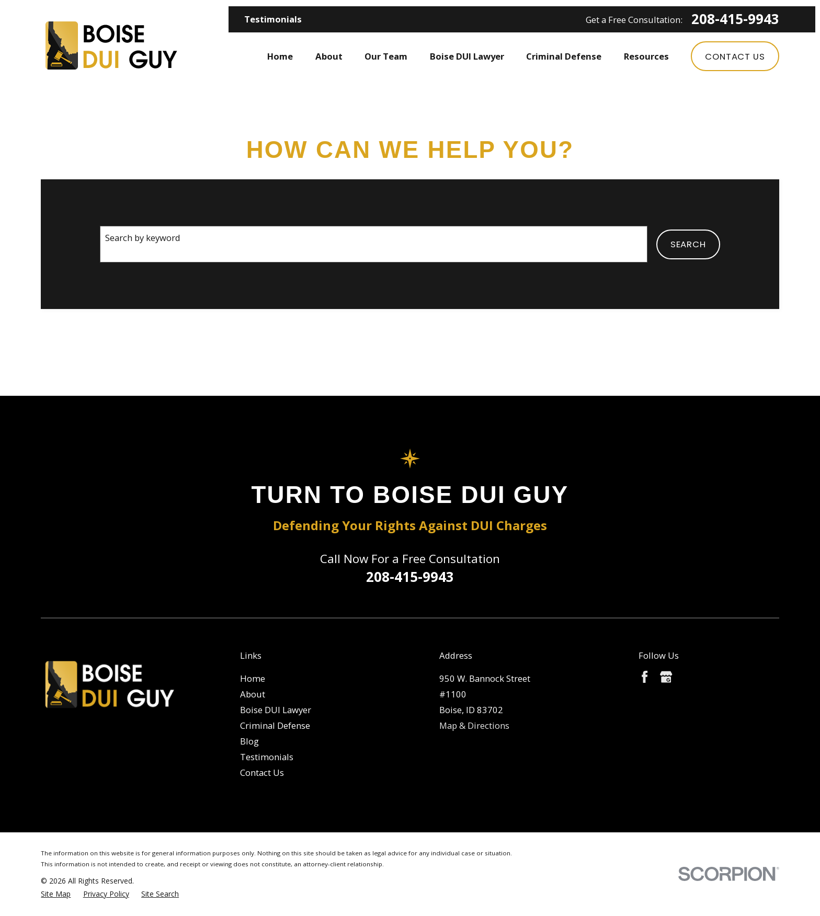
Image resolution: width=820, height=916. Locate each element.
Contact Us (735, 56)
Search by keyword (142, 238)
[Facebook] (645, 677)
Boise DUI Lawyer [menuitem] (467, 56)
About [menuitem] (329, 56)
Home (252, 678)
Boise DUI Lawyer (275, 710)
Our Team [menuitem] (386, 56)
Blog (249, 741)
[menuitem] (56, 893)
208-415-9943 (735, 19)
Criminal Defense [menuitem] (563, 56)
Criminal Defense (275, 725)
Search (688, 244)
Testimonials (273, 19)
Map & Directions (474, 725)
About (252, 694)
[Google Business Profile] (666, 677)
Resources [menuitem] (646, 56)
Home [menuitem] (280, 56)
